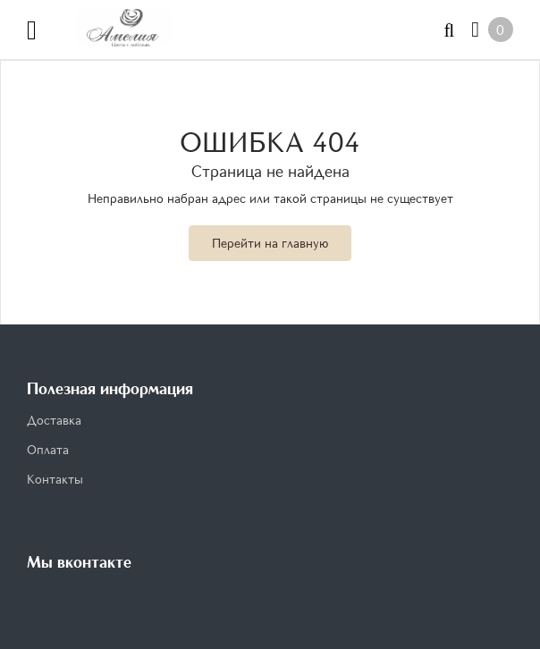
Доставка (54, 419)
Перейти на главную (270, 242)
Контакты (55, 478)
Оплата (48, 449)
